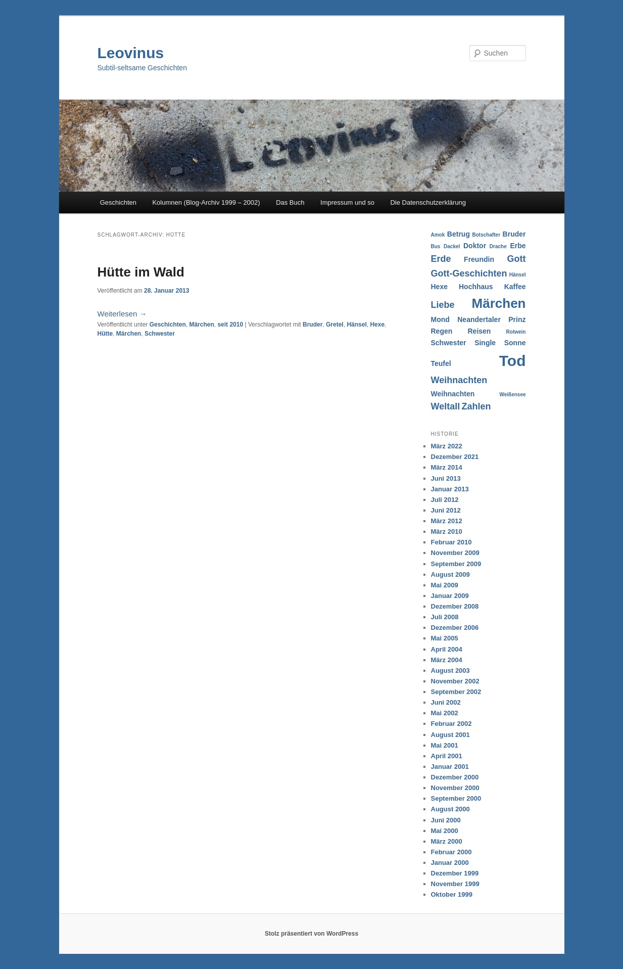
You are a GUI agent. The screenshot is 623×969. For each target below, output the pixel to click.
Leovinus (131, 52)
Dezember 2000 (455, 777)
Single (485, 343)
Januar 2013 (450, 489)
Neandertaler (479, 319)
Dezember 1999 (455, 873)
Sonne (515, 343)
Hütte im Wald (141, 272)
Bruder (312, 324)
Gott (516, 259)
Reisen (479, 331)
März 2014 (446, 467)
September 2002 (456, 692)
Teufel (441, 363)
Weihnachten (459, 380)
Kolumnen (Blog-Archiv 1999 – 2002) (206, 202)
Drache (498, 246)
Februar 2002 (451, 723)
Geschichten (118, 202)
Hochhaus (476, 287)
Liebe (443, 305)
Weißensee (512, 394)
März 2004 (446, 660)
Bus (436, 246)
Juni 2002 (446, 702)
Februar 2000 (451, 852)
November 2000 (455, 788)
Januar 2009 (450, 595)
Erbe (517, 246)
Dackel (452, 246)
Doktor (474, 246)
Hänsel (356, 324)
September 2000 (456, 798)
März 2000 (446, 841)
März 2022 (446, 446)
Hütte (105, 333)
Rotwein (516, 332)
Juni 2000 (446, 820)
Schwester (160, 333)
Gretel (335, 324)
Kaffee (515, 287)
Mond (440, 319)
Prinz (516, 319)
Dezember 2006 (455, 627)
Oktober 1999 (451, 894)
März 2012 (446, 521)
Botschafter (486, 235)
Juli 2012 (445, 499)
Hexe (377, 324)
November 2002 (455, 681)
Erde (441, 259)
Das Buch (290, 202)
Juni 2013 (446, 478)
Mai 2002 (444, 713)
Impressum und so (347, 202)
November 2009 (455, 553)
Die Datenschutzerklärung (428, 202)
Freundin (479, 259)
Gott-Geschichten (469, 273)
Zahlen (476, 406)
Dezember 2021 (455, 456)
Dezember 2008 (455, 606)
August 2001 (450, 735)
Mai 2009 (444, 585)
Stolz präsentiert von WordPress (311, 933)
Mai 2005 (444, 638)
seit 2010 (230, 324)
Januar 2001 (450, 766)
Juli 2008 (445, 617)
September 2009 (456, 564)
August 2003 (450, 670)
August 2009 (450, 574)
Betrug (458, 234)
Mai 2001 (444, 745)
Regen (442, 331)
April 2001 (446, 756)
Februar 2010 (451, 542)
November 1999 (455, 884)
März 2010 (446, 531)
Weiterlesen (122, 313)
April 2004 (446, 649)
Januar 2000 (450, 862)
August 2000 (450, 809)
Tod (512, 360)
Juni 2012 (446, 510)
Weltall (445, 406)
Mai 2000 (444, 831)
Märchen (201, 324)
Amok (438, 235)
